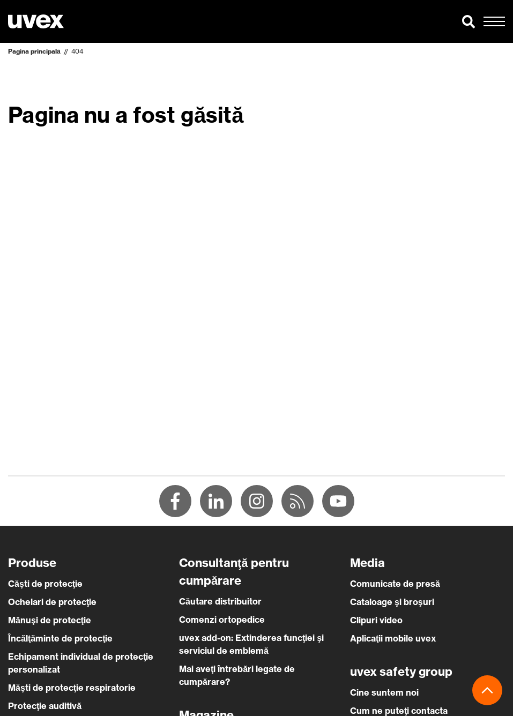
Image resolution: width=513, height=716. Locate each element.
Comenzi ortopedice (222, 619)
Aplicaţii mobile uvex (393, 638)
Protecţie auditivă (44, 705)
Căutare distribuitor (220, 601)
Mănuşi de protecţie (49, 620)
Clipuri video (376, 620)
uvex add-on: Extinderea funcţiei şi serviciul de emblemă (251, 644)
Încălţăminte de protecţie (60, 638)
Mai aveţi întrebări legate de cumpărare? (237, 675)
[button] (468, 21)
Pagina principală (34, 51)
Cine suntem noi (384, 692)
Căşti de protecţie (45, 583)
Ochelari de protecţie (52, 601)
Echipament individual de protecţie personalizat (80, 663)
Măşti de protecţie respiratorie (72, 687)
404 (77, 51)
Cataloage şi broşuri (392, 601)
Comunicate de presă (395, 583)
